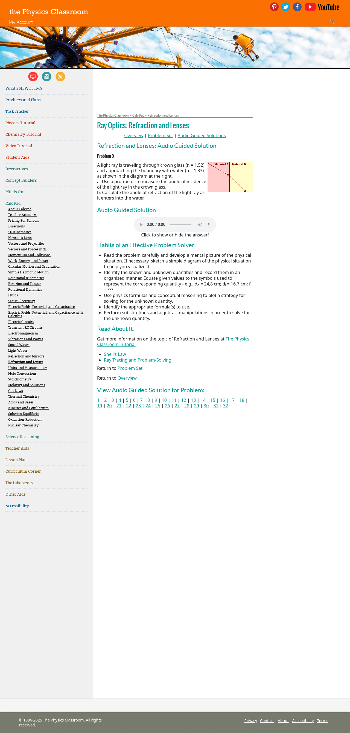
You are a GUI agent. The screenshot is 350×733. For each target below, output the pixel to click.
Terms (322, 720)
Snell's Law (115, 354)
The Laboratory (19, 483)
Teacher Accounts (22, 215)
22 (128, 406)
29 (196, 406)
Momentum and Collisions (29, 255)
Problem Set (160, 135)
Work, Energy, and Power (28, 261)
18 (241, 400)
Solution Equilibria (23, 414)
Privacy (250, 720)
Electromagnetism (23, 333)
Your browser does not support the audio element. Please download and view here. (175, 224)
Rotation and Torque (24, 284)
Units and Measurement (27, 368)
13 (193, 400)
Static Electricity (21, 301)
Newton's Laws (20, 238)
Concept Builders (21, 180)
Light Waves (18, 351)
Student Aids (17, 157)
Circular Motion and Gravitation (34, 267)
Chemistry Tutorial (23, 134)
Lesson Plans (16, 460)
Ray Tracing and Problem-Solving (137, 360)
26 (167, 406)
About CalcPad (19, 209)
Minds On (14, 192)
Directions (16, 226)
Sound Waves (19, 345)
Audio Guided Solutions (202, 135)
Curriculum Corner (23, 471)
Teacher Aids (17, 448)
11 (173, 400)
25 (157, 406)
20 (109, 406)
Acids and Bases (21, 402)
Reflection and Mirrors (26, 356)
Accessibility (17, 506)
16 (222, 400)
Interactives (16, 169)
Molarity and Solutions (26, 385)
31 (215, 406)
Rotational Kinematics (26, 278)
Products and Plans (23, 100)
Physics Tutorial (20, 123)
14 (202, 400)
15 (212, 400)
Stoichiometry (19, 379)
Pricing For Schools (23, 221)
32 (225, 406)
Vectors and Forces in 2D (28, 249)
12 (183, 400)
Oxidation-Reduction (25, 420)
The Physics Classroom (113, 115)
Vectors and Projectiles (26, 244)
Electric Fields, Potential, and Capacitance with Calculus (45, 314)
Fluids (13, 295)
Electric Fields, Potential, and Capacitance (41, 307)
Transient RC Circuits (25, 328)
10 (164, 400)
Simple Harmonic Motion (28, 272)
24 (147, 406)
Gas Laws (15, 391)
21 (118, 406)
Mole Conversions (22, 374)
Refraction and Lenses (25, 362)
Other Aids (15, 494)
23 (138, 406)
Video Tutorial (18, 146)
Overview (133, 135)
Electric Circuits (21, 322)
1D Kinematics (19, 232)
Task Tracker (17, 111)
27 (177, 406)
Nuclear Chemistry (23, 425)
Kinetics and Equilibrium (28, 408)
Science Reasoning (22, 437)
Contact (267, 720)
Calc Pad (13, 203)
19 (99, 406)
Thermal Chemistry (24, 397)
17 (232, 400)
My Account (21, 22)
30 (206, 406)
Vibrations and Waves (25, 339)
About (283, 720)
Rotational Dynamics (25, 290)
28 (186, 406)
